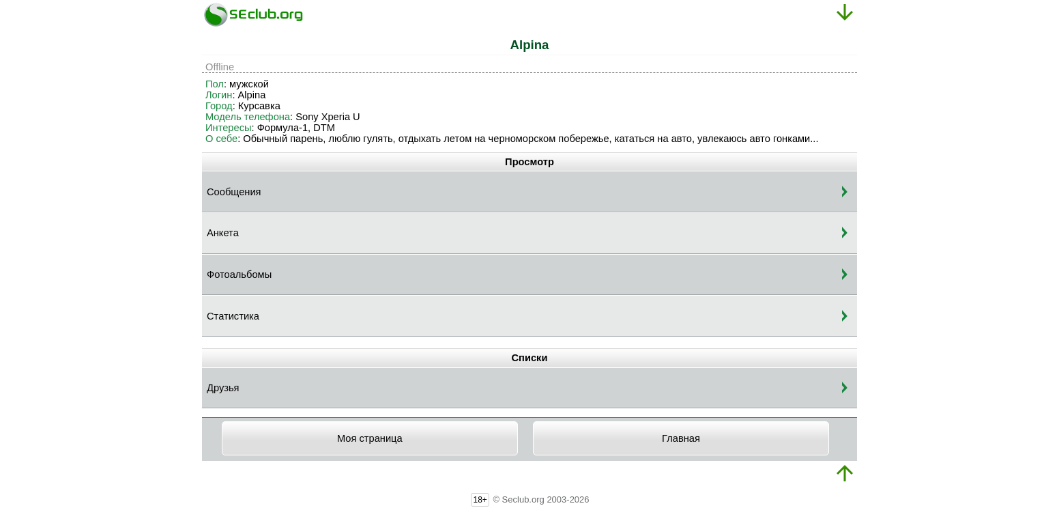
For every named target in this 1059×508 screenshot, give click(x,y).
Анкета (223, 232)
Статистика (233, 316)
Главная (681, 438)
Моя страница (370, 438)
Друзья (223, 387)
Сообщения (234, 191)
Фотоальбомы (239, 274)
